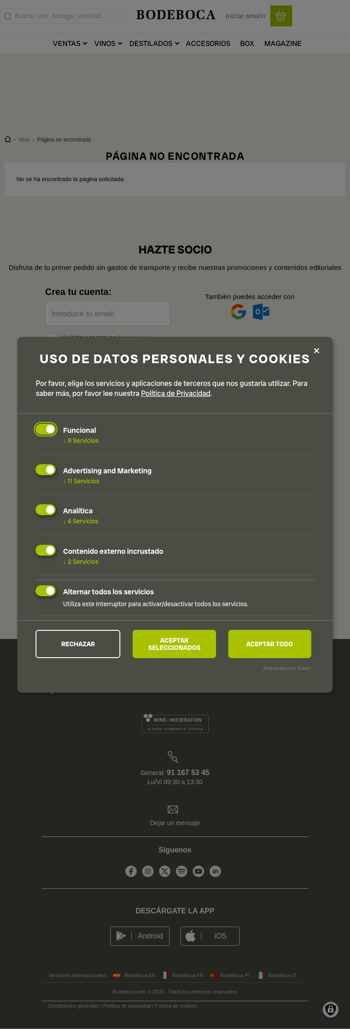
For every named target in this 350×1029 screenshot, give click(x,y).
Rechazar (78, 644)
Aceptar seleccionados (174, 644)
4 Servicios (80, 521)
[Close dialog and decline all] (317, 351)
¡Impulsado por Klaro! (286, 668)
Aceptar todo (269, 644)
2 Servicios (80, 561)
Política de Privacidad (176, 393)
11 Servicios (81, 480)
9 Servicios (80, 440)
